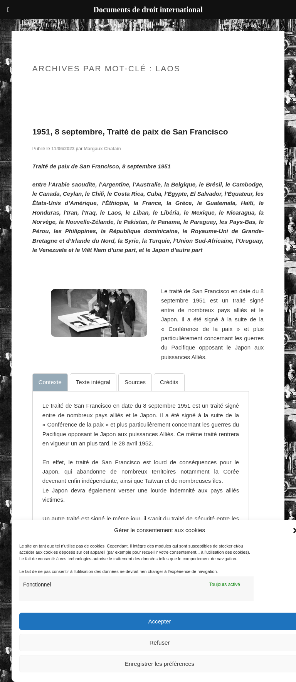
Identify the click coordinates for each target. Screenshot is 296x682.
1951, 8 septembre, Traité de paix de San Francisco (130, 131)
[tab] (50, 382)
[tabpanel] (140, 490)
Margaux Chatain (102, 148)
